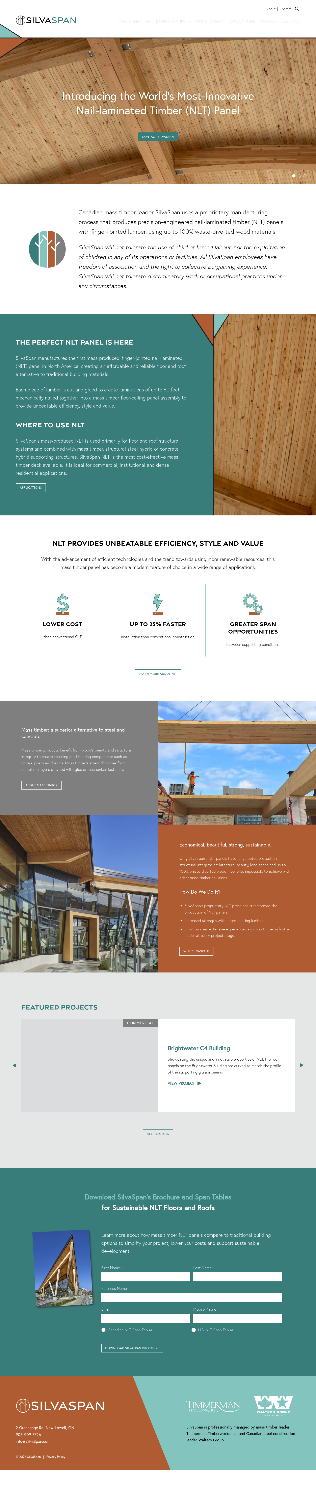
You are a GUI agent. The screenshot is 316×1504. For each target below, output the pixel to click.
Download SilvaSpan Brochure (141, 1360)
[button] (293, 176)
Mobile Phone (204, 1320)
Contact (285, 9)
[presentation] (15, 1073)
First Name (111, 1278)
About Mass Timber (47, 792)
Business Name (114, 1299)
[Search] (297, 9)
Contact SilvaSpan (158, 137)
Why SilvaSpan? (201, 958)
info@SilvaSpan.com (33, 1454)
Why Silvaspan (210, 21)
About (270, 9)
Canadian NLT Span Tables (130, 1341)
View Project (181, 1092)
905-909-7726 (28, 1447)
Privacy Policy (55, 1470)
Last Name (203, 1278)
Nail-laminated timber (168, 21)
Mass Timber (129, 21)
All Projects (158, 1143)
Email (106, 1320)
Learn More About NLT (158, 677)
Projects (269, 21)
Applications (242, 21)
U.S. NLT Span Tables (216, 1341)
